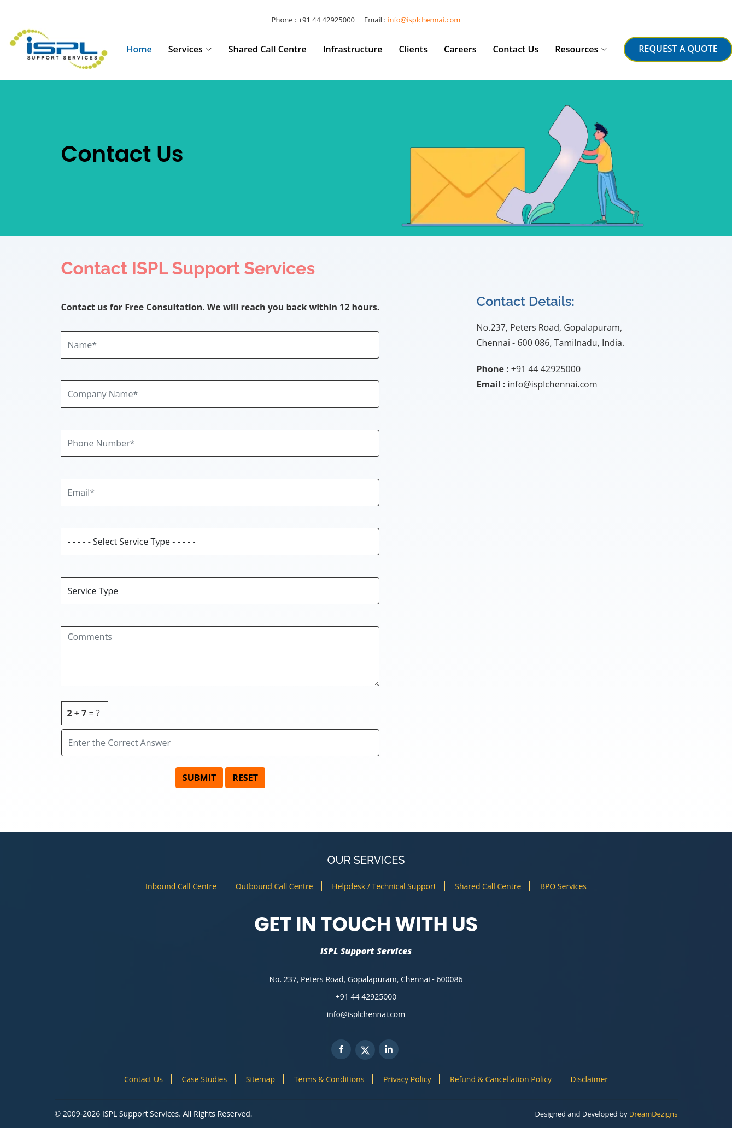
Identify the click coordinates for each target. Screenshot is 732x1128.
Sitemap (260, 1079)
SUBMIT (199, 778)
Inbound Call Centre (180, 886)
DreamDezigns (653, 1114)
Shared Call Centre (268, 49)
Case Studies (204, 1079)
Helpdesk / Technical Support (384, 886)
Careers (460, 49)
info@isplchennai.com (424, 20)
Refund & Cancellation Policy (501, 1079)
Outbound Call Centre (274, 886)
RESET (245, 778)
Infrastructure (353, 49)
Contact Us (515, 49)
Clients (413, 49)
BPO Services (563, 886)
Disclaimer (589, 1079)
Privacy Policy (407, 1079)
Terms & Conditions (329, 1079)
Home (139, 49)
